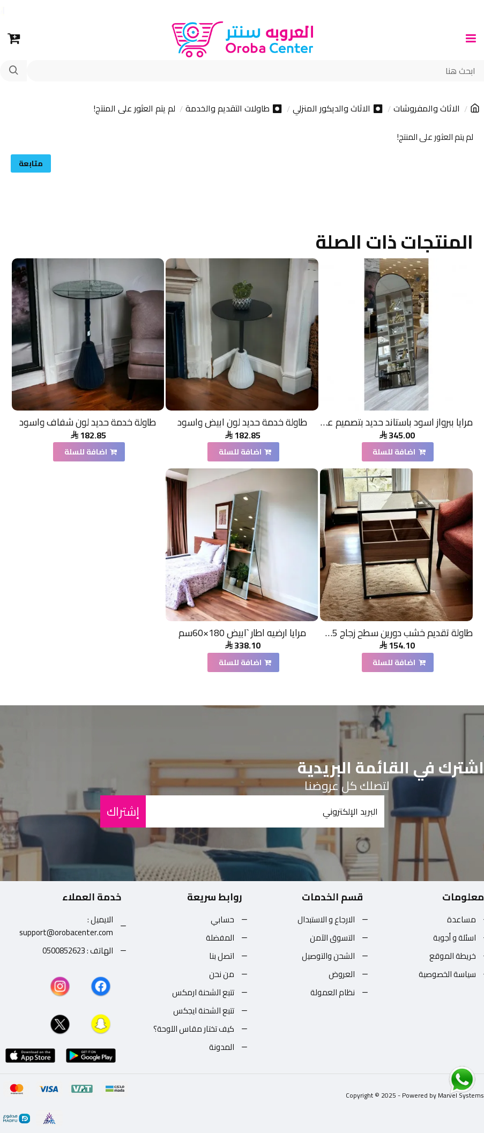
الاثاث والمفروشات (426, 109)
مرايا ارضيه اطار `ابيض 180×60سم (242, 633)
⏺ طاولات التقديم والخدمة (233, 109)
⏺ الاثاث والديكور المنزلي (338, 109)
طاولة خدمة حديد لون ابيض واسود (242, 422)
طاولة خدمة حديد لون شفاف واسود (87, 422)
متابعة (31, 163)
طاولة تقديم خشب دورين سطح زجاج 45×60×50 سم (396, 633)
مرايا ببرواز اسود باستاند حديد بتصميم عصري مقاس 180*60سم (396, 422)
